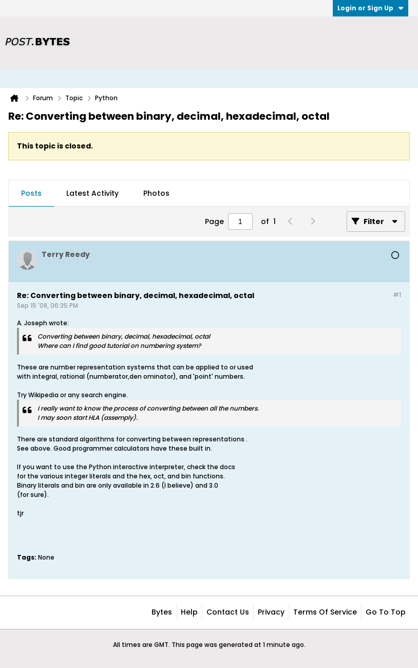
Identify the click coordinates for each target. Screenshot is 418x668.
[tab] (31, 193)
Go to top (386, 612)
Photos (156, 193)
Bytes (161, 612)
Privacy (271, 612)
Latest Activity (92, 193)
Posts (31, 193)
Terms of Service (325, 612)
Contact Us (227, 612)
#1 (397, 294)
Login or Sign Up (370, 8)
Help (189, 612)
